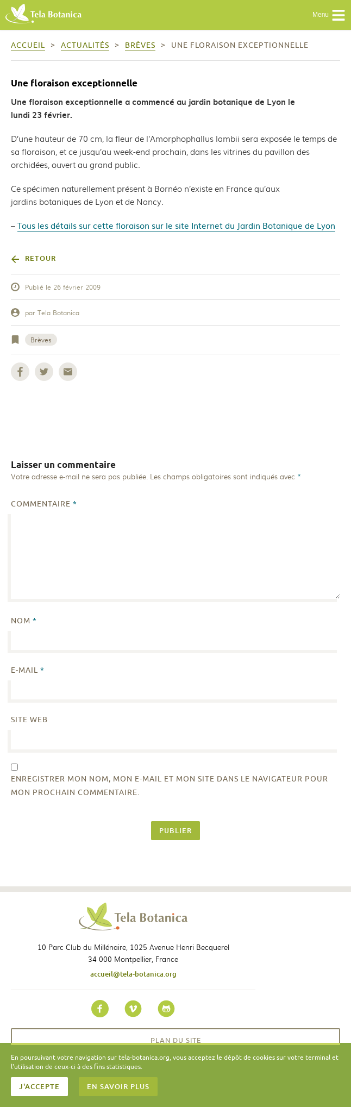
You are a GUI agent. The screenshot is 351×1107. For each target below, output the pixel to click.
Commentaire (44, 504)
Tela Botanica (58, 312)
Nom (24, 621)
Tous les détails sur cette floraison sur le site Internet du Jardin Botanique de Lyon (176, 225)
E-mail (28, 670)
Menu (329, 15)
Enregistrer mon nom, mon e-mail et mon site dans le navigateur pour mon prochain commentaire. (169, 785)
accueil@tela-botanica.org (133, 974)
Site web (29, 719)
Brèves (41, 340)
